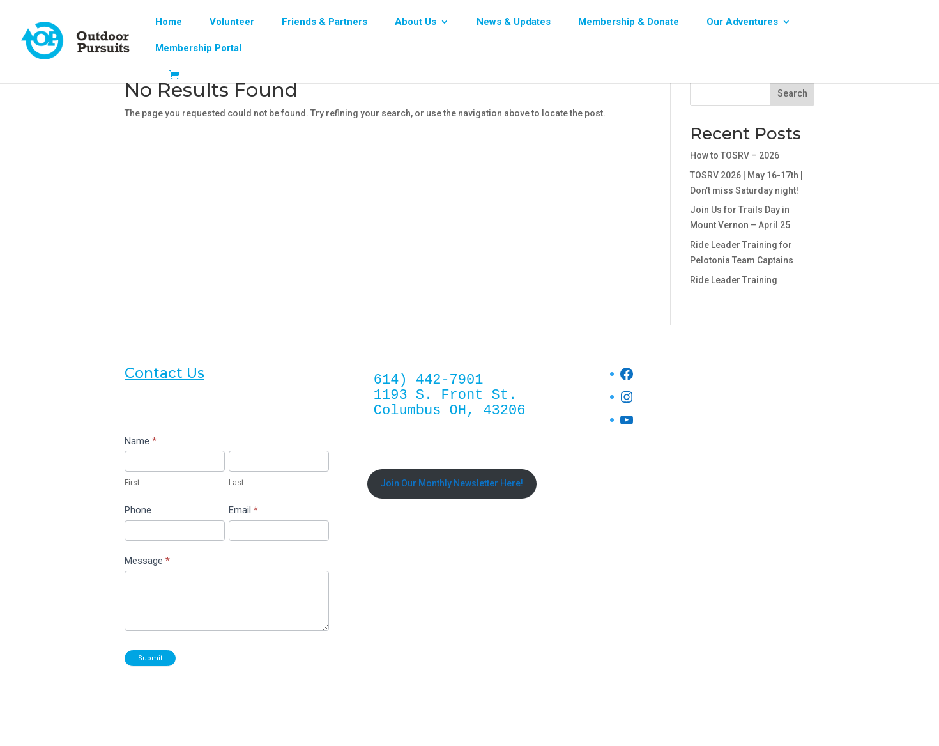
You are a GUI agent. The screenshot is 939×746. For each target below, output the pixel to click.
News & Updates (514, 22)
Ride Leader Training (733, 280)
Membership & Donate (628, 22)
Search (792, 93)
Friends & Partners (324, 22)
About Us (415, 22)
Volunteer (232, 22)
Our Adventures (742, 22)
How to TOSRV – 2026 (734, 155)
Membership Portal (198, 48)
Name (140, 441)
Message (147, 560)
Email (243, 510)
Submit (150, 658)
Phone (138, 510)
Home (168, 22)
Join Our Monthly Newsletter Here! (451, 483)
